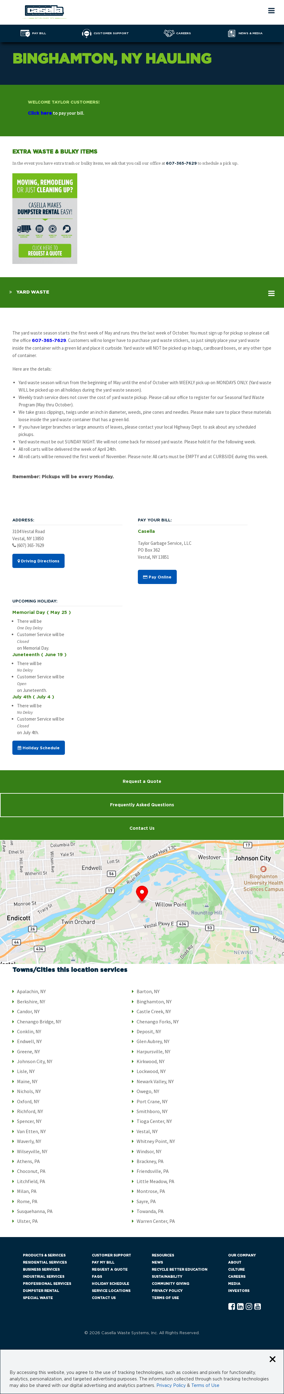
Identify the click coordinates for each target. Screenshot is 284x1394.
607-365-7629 (181, 164)
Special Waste (38, 1298)
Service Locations (111, 1291)
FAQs (97, 1276)
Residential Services (45, 1262)
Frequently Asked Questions (142, 805)
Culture (236, 1269)
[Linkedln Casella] (240, 1307)
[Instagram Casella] (249, 1307)
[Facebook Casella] (231, 1307)
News (157, 1262)
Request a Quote (142, 781)
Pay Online (157, 577)
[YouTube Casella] (257, 1307)
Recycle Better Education (179, 1269)
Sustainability (167, 1276)
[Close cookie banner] (272, 1359)
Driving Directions (38, 561)
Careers (236, 1276)
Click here (40, 113)
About (234, 1262)
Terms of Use (165, 1298)
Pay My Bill (103, 1262)
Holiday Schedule (39, 748)
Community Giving (170, 1283)
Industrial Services (43, 1276)
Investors (238, 1291)
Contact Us (142, 828)
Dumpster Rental (41, 1291)
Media (234, 1283)
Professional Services (47, 1283)
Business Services (41, 1269)
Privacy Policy (167, 1291)
